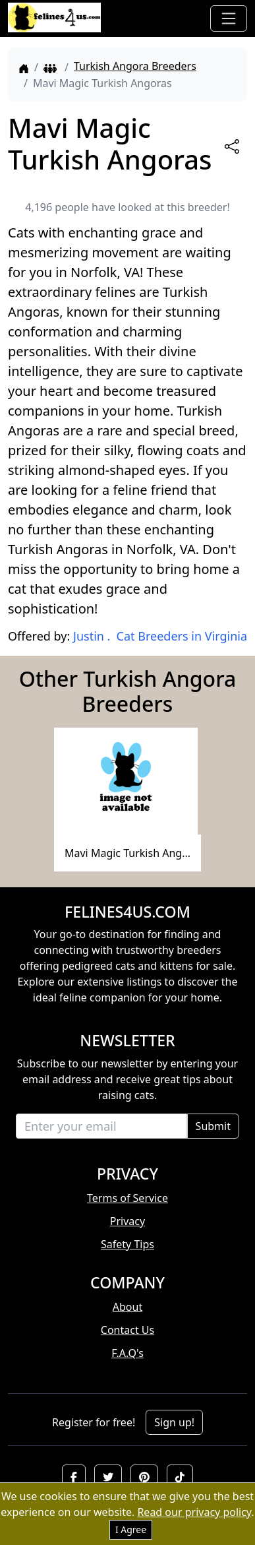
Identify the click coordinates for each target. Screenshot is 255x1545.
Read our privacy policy (194, 1512)
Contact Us (127, 1330)
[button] (74, 1477)
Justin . (91, 636)
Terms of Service (127, 1198)
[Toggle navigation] (228, 18)
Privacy (127, 1221)
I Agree (130, 1529)
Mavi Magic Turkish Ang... (127, 853)
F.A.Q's (127, 1353)
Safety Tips (127, 1244)
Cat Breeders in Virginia (182, 636)
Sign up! (174, 1422)
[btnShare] (232, 146)
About (127, 1307)
